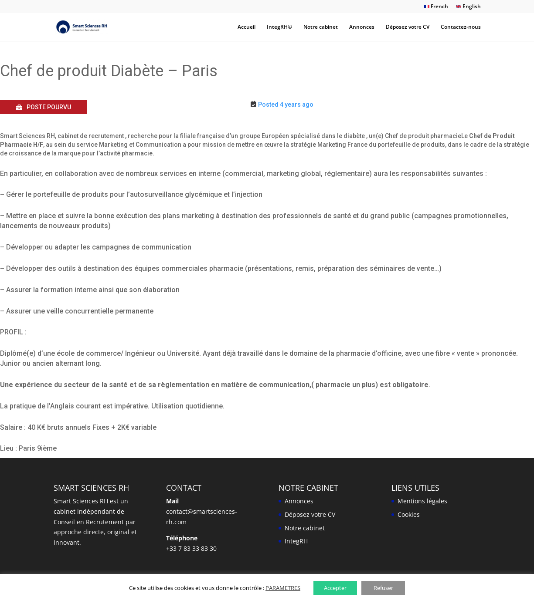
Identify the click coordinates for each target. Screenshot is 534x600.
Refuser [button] (383, 588)
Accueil (246, 27)
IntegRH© (279, 27)
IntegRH (296, 541)
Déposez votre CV (407, 27)
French (436, 7)
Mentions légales (422, 501)
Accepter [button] (335, 588)
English (468, 7)
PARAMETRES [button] (282, 588)
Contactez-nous (461, 27)
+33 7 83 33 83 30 (191, 548)
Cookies (409, 514)
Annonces (361, 27)
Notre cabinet (320, 27)
